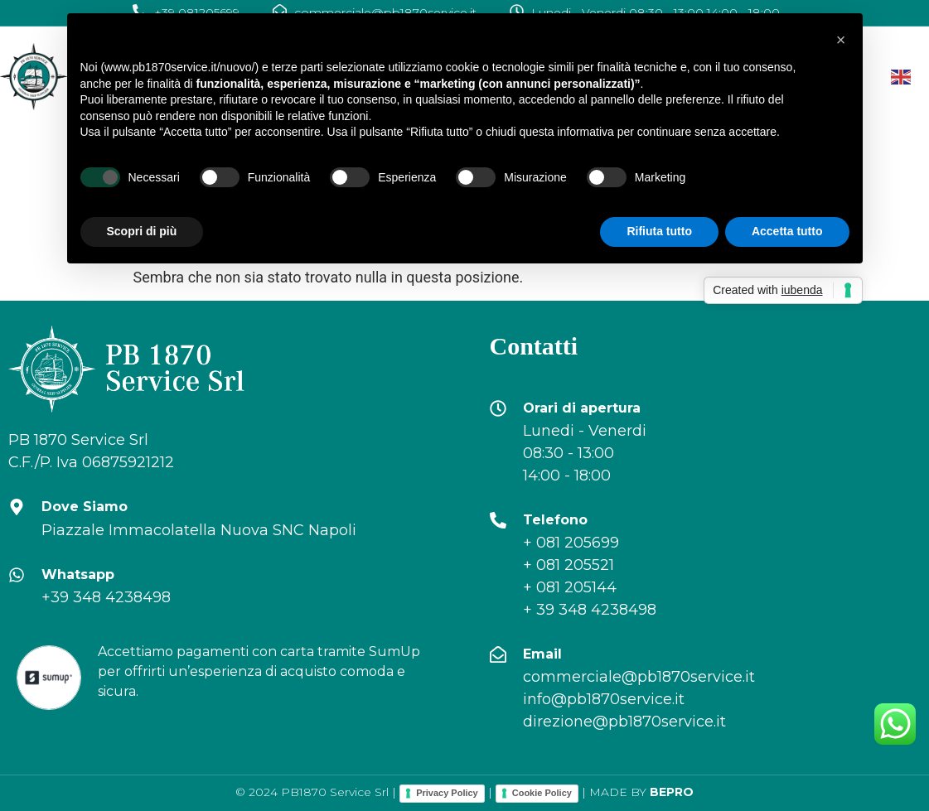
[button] (841, 40)
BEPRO (672, 791)
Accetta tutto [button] (787, 231)
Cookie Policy (542, 793)
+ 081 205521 (568, 565)
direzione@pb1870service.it (624, 721)
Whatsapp (77, 574)
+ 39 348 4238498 (589, 610)
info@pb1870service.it (604, 699)
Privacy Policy (447, 793)
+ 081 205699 (571, 542)
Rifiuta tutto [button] (659, 231)
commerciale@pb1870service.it (639, 677)
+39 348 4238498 (106, 597)
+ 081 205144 (570, 587)
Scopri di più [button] (142, 231)
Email (542, 654)
